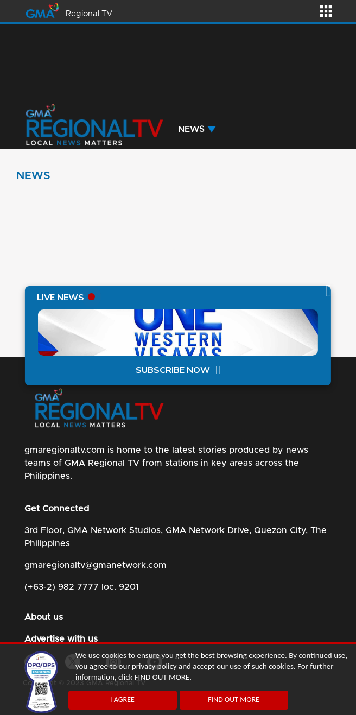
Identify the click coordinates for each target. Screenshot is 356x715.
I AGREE (122, 699)
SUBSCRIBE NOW (173, 370)
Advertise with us (61, 639)
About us (43, 617)
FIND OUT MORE (233, 699)
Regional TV (89, 14)
